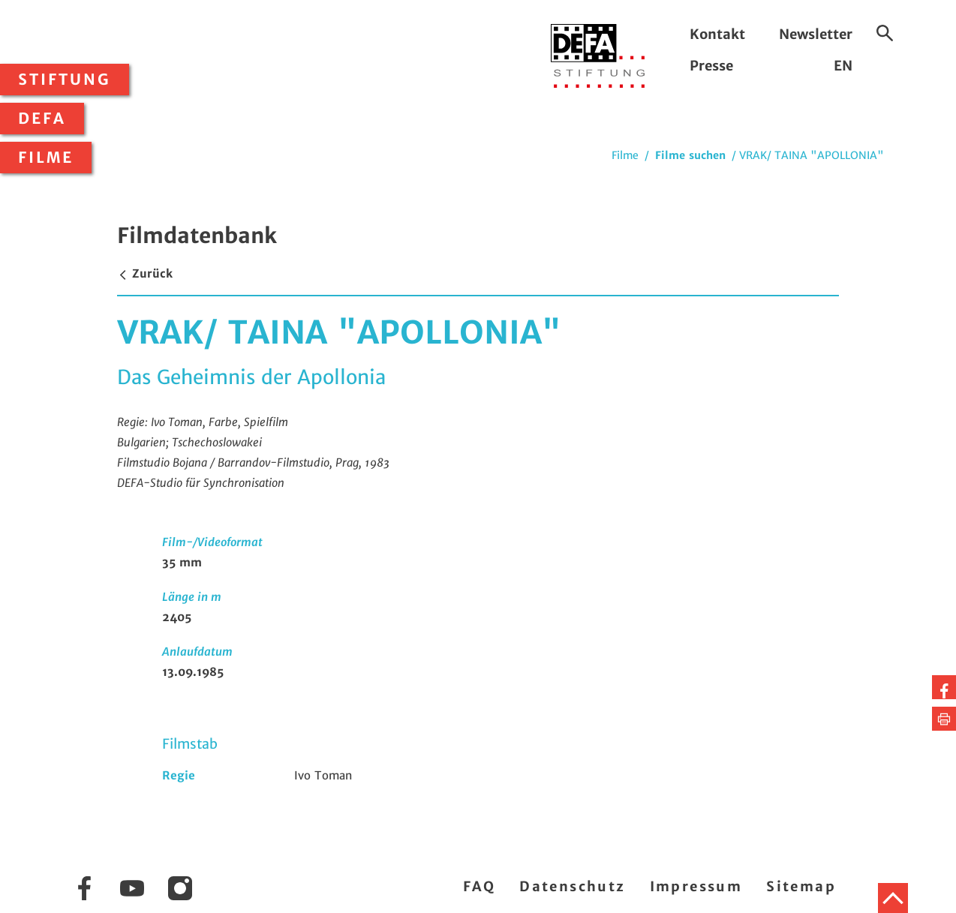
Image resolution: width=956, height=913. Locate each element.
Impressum (696, 886)
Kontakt (717, 34)
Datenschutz (572, 886)
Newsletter (815, 34)
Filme (46, 157)
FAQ (479, 886)
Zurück (145, 273)
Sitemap (801, 886)
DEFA (42, 118)
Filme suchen (690, 155)
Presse (711, 65)
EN (843, 65)
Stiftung (64, 79)
